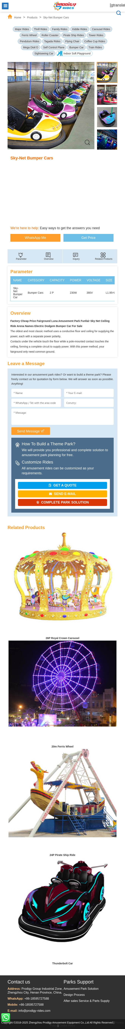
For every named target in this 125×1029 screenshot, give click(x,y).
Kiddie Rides (79, 29)
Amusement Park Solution (81, 988)
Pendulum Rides (29, 41)
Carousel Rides (101, 29)
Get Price (88, 238)
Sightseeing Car (44, 53)
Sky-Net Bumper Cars (56, 17)
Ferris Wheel (29, 35)
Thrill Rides (40, 29)
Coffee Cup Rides (94, 41)
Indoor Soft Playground (76, 53)
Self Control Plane (53, 47)
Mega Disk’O (30, 47)
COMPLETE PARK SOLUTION (62, 502)
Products (32, 17)
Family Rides (59, 29)
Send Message (30, 431)
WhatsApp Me (35, 238)
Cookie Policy (67, 1025)
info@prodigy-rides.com (34, 1010)
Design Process (74, 994)
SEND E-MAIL (62, 494)
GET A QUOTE (63, 485)
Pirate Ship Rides (73, 35)
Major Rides (22, 29)
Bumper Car (76, 47)
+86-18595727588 (36, 998)
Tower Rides (96, 35)
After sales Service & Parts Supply (87, 1000)
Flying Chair (72, 41)
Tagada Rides (52, 41)
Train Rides (95, 47)
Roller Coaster (50, 35)
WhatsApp (5, 1017)
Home (17, 17)
